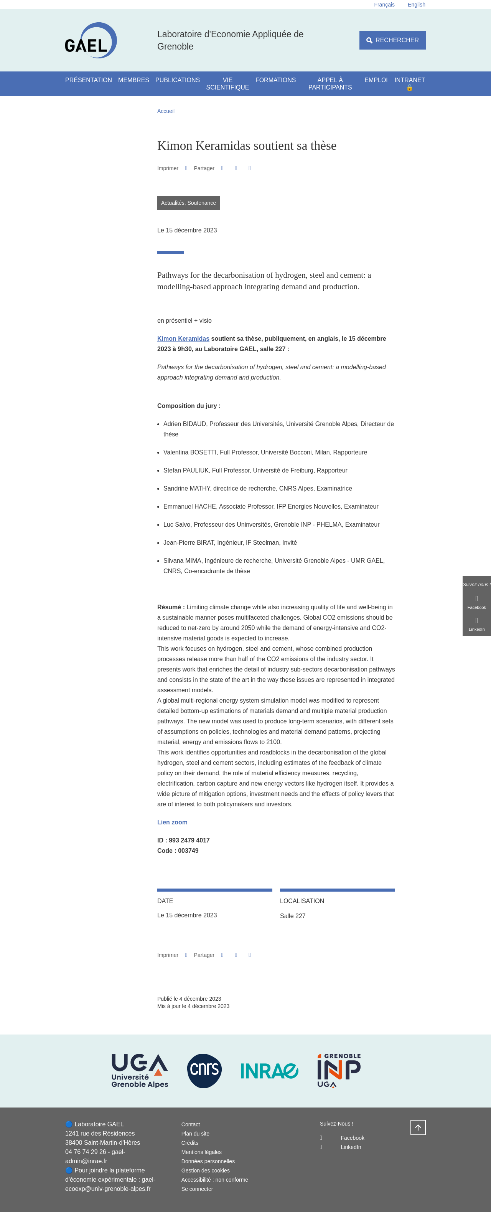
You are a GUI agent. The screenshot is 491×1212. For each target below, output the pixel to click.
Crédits (189, 1143)
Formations (275, 80)
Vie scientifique (227, 84)
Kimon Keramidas (183, 338)
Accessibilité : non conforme (214, 1180)
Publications (177, 80)
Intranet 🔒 (409, 84)
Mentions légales (201, 1152)
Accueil (166, 111)
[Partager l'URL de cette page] (250, 168)
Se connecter (197, 1189)
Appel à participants (330, 84)
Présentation (88, 80)
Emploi (375, 80)
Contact (190, 1124)
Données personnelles (208, 1161)
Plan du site (195, 1134)
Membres (133, 80)
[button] (222, 168)
